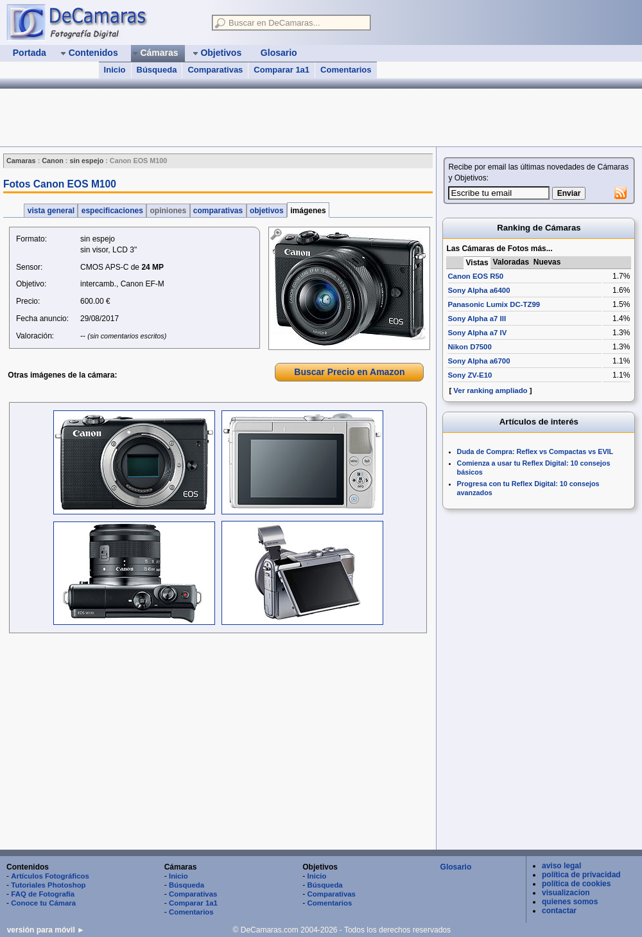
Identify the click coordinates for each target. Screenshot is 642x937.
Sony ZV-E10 (469, 375)
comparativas (218, 210)
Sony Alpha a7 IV (477, 333)
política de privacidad (581, 874)
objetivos (267, 210)
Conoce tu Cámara (43, 903)
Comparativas (215, 69)
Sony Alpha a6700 (478, 361)
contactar (559, 910)
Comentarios (345, 69)
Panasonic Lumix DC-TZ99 (493, 304)
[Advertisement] (233, 117)
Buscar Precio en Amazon (349, 372)
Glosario (456, 867)
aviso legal (561, 865)
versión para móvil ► (46, 929)
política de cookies (576, 883)
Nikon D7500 (469, 347)
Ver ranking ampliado (490, 390)
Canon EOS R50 (475, 276)
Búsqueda (157, 69)
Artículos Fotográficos (50, 876)
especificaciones (112, 210)
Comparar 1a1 (281, 69)
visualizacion (566, 892)
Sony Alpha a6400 (478, 290)
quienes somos (570, 901)
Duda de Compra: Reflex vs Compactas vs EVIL (535, 451)
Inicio (115, 69)
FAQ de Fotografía (42, 894)
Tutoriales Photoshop (48, 885)
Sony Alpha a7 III (476, 318)
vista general (50, 210)
